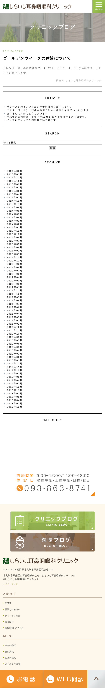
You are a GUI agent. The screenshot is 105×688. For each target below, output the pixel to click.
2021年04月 (15, 313)
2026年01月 (15, 174)
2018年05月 (15, 396)
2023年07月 (15, 240)
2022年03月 (15, 280)
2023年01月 (15, 254)
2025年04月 (15, 194)
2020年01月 (15, 360)
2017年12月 (15, 406)
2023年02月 (15, 250)
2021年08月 (15, 300)
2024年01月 (15, 227)
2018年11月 (15, 390)
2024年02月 (15, 224)
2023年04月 (15, 247)
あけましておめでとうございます (27, 113)
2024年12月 (15, 200)
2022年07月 (15, 270)
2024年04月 (15, 217)
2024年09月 (15, 207)
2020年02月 (15, 357)
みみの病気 (10, 645)
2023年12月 (15, 230)
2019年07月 (15, 373)
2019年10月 (15, 370)
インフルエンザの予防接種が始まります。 (33, 120)
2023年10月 (15, 234)
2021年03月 (15, 317)
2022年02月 (15, 284)
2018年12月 (15, 386)
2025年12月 (15, 177)
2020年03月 (15, 353)
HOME (8, 603)
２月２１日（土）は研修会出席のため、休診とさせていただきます (48, 110)
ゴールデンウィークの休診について (37, 58)
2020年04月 (15, 350)
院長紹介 (9, 622)
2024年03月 (15, 220)
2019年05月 (15, 376)
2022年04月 (15, 277)
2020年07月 (15, 340)
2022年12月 (15, 257)
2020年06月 (15, 343)
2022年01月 (15, 287)
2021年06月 (15, 307)
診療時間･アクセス (14, 628)
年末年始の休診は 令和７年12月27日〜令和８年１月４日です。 (47, 116)
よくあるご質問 (12, 664)
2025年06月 (15, 191)
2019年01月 (15, 383)
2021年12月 (15, 290)
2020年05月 (15, 347)
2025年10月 (15, 181)
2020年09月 (15, 337)
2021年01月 (15, 323)
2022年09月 (15, 264)
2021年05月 (15, 310)
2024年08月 (15, 210)
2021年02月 (15, 320)
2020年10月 (15, 333)
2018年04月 (15, 400)
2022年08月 (15, 267)
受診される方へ (12, 609)
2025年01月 (15, 197)
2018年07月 (15, 393)
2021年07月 (15, 304)
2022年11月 (15, 260)
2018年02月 (15, 403)
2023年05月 (15, 244)
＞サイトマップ (10, 584)
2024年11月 (15, 204)
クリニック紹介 (12, 615)
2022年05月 (15, 274)
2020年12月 (15, 327)
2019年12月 (15, 363)
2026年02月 (15, 171)
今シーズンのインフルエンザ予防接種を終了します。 (39, 106)
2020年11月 (15, 330)
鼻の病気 (9, 652)
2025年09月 (15, 184)
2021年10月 (15, 294)
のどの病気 (10, 658)
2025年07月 (15, 187)
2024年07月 (15, 214)
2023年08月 (15, 237)
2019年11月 (15, 367)
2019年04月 (15, 380)
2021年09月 (15, 297)
